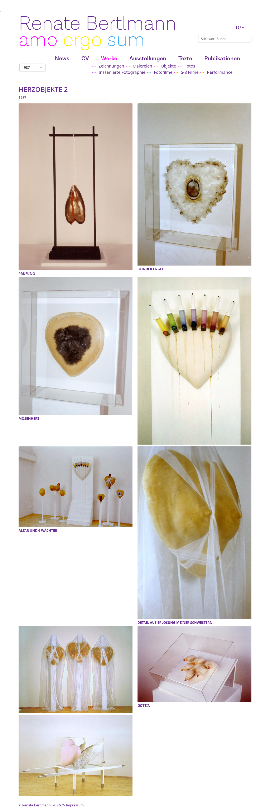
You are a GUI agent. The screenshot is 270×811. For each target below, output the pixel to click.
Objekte (168, 66)
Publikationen (222, 58)
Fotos (189, 66)
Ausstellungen (147, 58)
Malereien (142, 66)
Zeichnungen (111, 66)
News (62, 58)
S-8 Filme (190, 72)
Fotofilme (163, 72)
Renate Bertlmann (97, 24)
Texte (185, 58)
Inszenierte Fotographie (121, 72)
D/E (240, 27)
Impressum (75, 805)
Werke (109, 58)
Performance (219, 72)
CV (85, 58)
